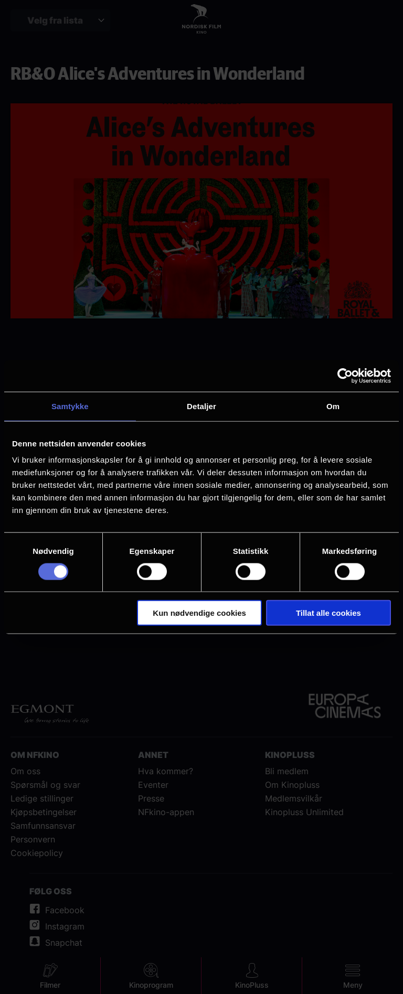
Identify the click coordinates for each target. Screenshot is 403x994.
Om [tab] (333, 405)
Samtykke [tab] (70, 405)
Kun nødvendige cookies (199, 612)
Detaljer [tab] (201, 405)
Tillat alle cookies (328, 612)
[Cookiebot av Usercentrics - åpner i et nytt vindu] (345, 375)
